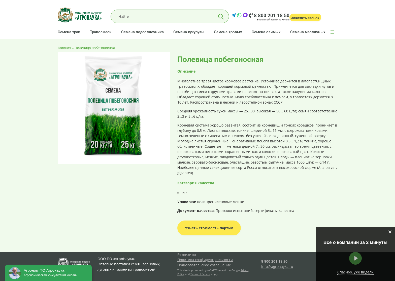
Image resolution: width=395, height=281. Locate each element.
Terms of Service (200, 274)
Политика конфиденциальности (205, 259)
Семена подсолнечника (142, 32)
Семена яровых (228, 32)
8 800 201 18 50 (269, 15)
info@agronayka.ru (277, 266)
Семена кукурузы (188, 32)
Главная (64, 48)
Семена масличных (307, 32)
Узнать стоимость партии (209, 228)
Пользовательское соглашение (204, 265)
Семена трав (69, 32)
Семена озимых (266, 32)
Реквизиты (186, 254)
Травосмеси (101, 32)
